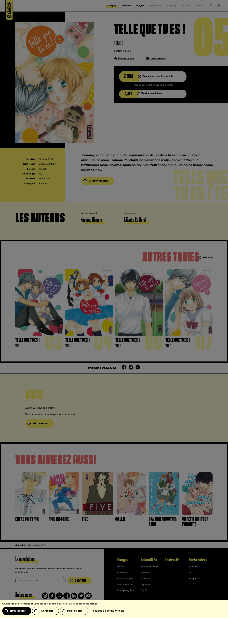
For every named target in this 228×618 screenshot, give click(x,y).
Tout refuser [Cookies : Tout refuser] (46, 611)
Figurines (145, 584)
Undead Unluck (124, 584)
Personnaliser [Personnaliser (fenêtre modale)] (74, 611)
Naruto (120, 567)
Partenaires (198, 559)
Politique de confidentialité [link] (108, 610)
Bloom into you (125, 578)
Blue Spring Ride (125, 590)
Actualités (149, 559)
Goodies (145, 573)
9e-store (193, 567)
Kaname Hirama (122, 51)
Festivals (145, 578)
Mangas (122, 559)
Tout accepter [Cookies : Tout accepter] (18, 611)
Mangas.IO (194, 578)
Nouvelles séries (149, 567)
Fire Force (122, 573)
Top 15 (144, 590)
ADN (191, 573)
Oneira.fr (172, 559)
